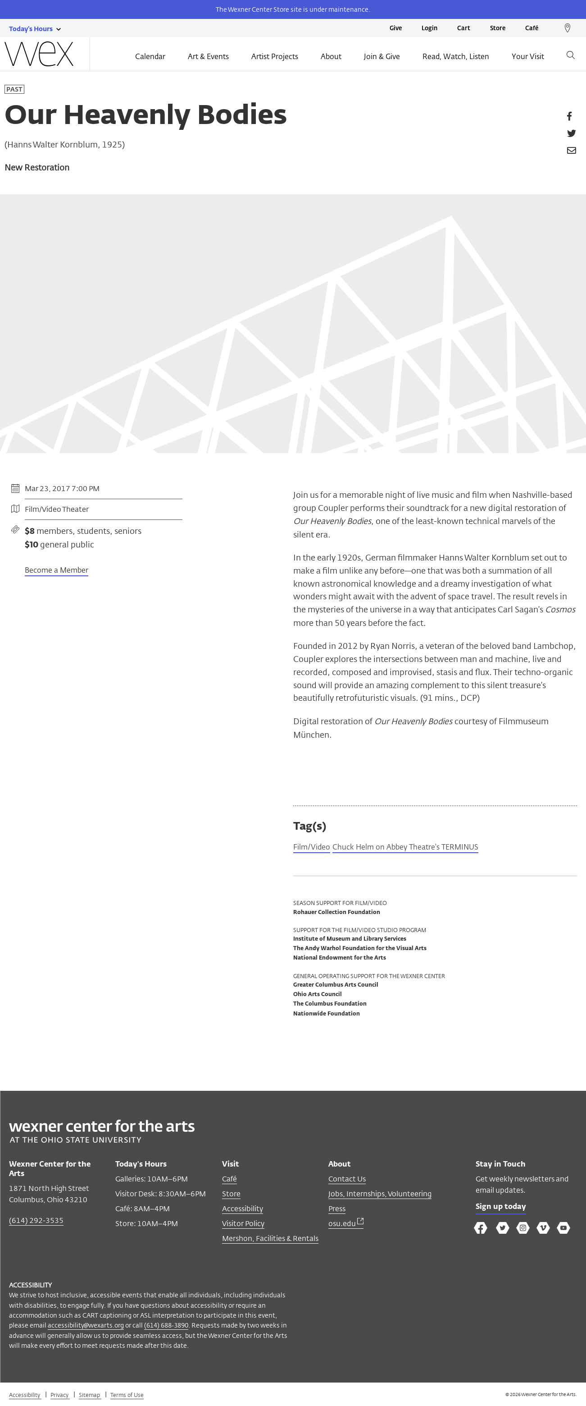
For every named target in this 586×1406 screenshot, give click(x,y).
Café (531, 29)
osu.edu (345, 1225)
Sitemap (90, 1396)
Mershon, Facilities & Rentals (270, 1240)
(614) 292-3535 (36, 1222)
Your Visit (528, 57)
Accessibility (242, 1210)
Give (396, 29)
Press (336, 1210)
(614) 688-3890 (166, 1326)
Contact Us (347, 1180)
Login (429, 29)
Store (497, 29)
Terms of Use (127, 1396)
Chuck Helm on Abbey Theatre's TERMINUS (419, 848)
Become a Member (56, 570)
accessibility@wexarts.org (86, 1326)
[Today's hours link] (31, 28)
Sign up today (503, 1209)
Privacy (60, 1396)
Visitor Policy (243, 1225)
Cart (463, 29)
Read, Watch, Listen (455, 57)
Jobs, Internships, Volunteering (380, 1195)
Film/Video (313, 848)
